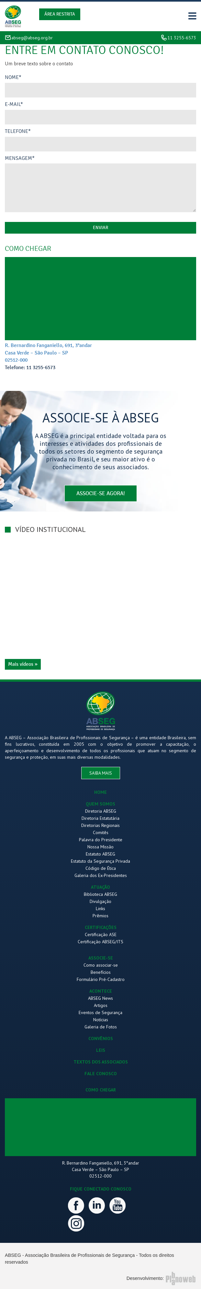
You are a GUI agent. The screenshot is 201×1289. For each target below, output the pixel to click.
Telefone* (18, 131)
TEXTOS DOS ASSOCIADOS (100, 1062)
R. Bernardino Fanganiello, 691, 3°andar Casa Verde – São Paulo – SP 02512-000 (48, 353)
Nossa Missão (100, 847)
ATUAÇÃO (100, 887)
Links (100, 908)
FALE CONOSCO (100, 1073)
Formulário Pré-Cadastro (101, 979)
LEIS (100, 1050)
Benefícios (101, 972)
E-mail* (14, 104)
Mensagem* (20, 158)
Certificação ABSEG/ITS (100, 942)
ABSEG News (100, 998)
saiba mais (100, 773)
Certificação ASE (101, 934)
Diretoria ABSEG (100, 811)
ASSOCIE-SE (100, 958)
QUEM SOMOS (100, 804)
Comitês (100, 832)
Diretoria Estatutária (100, 818)
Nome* (13, 77)
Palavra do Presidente (100, 840)
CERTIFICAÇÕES (101, 927)
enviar (100, 227)
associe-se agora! (100, 493)
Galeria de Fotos (100, 1027)
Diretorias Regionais (100, 825)
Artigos (100, 1005)
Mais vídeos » (23, 664)
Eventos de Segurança (100, 1012)
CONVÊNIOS (100, 1038)
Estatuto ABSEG (100, 854)
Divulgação (100, 901)
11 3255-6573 (181, 38)
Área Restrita (59, 14)
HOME (100, 792)
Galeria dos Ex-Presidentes (100, 875)
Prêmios (100, 916)
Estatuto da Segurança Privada (100, 861)
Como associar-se (101, 965)
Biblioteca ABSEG (100, 894)
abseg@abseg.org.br (32, 38)
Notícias (100, 1020)
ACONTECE (100, 991)
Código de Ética (100, 868)
